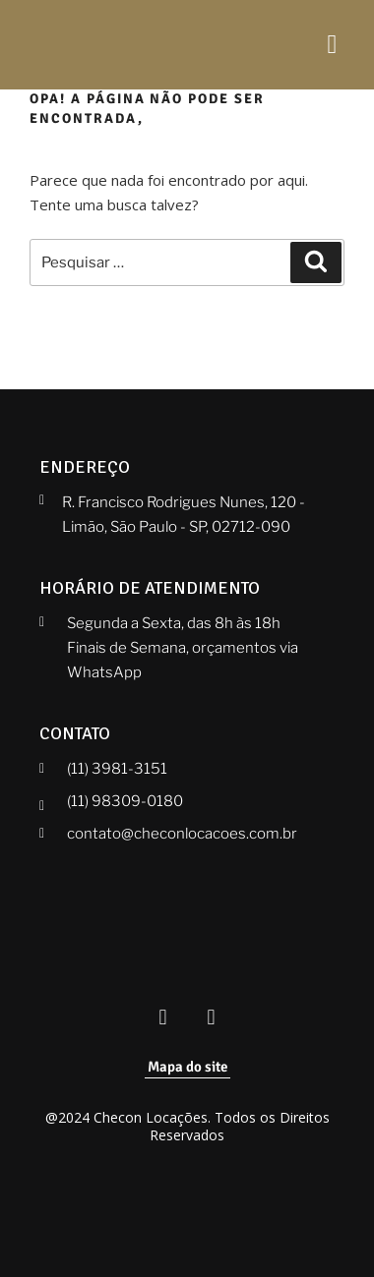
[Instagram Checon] (211, 1018)
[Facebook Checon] (163, 1018)
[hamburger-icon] (332, 45)
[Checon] (103, 45)
